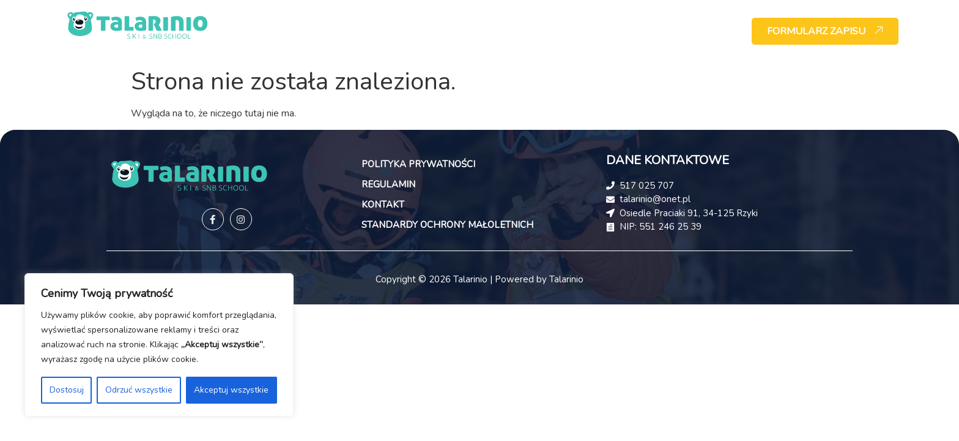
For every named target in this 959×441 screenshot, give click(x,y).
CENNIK (619, 31)
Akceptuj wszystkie (231, 390)
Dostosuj (67, 390)
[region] (159, 345)
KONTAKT (686, 31)
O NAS (385, 31)
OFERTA (444, 31)
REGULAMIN (388, 184)
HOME (328, 31)
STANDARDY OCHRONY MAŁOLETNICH (447, 225)
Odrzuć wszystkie (138, 390)
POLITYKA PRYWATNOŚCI (418, 164)
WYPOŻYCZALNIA (531, 31)
